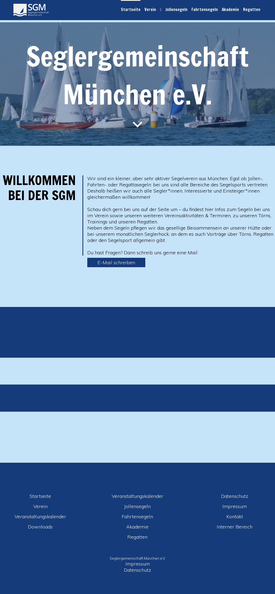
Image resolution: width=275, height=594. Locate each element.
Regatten (251, 9)
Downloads (40, 527)
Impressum (234, 506)
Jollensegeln (176, 9)
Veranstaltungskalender (40, 516)
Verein (150, 9)
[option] (137, 403)
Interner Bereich (234, 527)
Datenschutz (234, 496)
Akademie (230, 9)
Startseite (130, 9)
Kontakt (234, 516)
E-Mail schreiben (116, 262)
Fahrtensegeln (204, 9)
